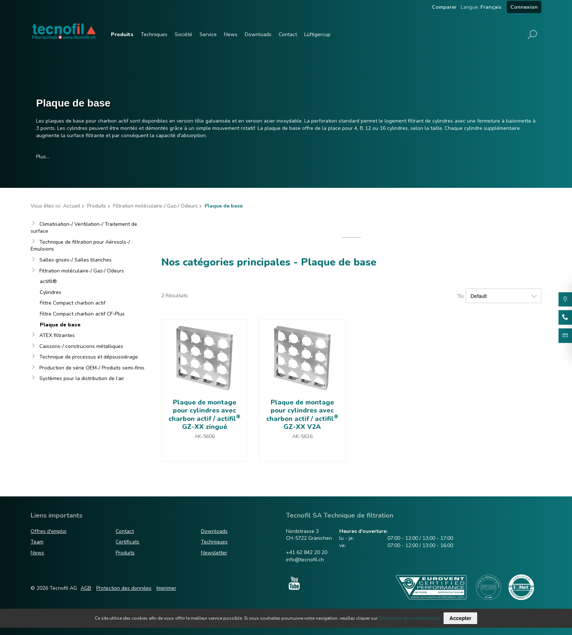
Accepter (460, 618)
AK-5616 (302, 436)
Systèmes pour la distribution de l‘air (81, 378)
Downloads (258, 34)
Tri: (460, 296)
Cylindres (50, 292)
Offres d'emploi (48, 531)
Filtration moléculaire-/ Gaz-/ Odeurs (155, 205)
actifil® (48, 281)
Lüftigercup (317, 34)
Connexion (524, 7)
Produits (122, 34)
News (230, 34)
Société (183, 34)
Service (208, 34)
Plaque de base (60, 324)
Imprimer (166, 588)
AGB (86, 588)
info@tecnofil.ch (305, 559)
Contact (288, 34)
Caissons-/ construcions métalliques (81, 346)
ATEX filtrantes (57, 335)
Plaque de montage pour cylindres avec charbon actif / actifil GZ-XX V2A (302, 414)
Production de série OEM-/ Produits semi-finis (91, 367)
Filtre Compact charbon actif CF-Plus (82, 313)
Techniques (154, 34)
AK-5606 (204, 436)
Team (37, 541)
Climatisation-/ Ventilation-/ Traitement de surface (84, 228)
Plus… (42, 156)
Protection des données (123, 588)
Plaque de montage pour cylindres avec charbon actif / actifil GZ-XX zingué (204, 414)
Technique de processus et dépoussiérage (88, 356)
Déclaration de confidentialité (409, 618)
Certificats (127, 541)
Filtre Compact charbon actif (72, 302)
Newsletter (214, 552)
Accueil (71, 205)
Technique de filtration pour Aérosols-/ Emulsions (80, 246)
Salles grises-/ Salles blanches (75, 259)
